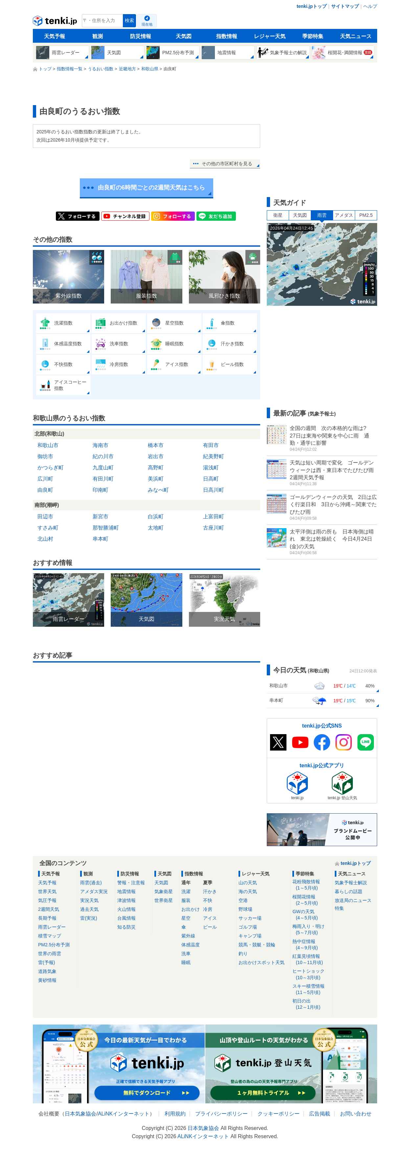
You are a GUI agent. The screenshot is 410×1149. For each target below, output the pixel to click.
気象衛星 (163, 891)
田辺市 (45, 516)
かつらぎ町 (50, 467)
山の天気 (248, 882)
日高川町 (213, 490)
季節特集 (312, 36)
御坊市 (45, 456)
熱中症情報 (311, 945)
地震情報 (126, 891)
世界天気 (47, 891)
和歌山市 (47, 445)
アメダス (344, 215)
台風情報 (126, 918)
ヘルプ (370, 6)
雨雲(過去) (91, 882)
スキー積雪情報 (311, 989)
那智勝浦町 (106, 527)
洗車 (186, 953)
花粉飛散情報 (311, 885)
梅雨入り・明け (311, 930)
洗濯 (186, 891)
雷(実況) (88, 918)
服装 (186, 900)
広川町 (45, 479)
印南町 (100, 490)
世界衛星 (163, 900)
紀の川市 (103, 456)
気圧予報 (47, 900)
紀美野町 (213, 456)
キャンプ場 (250, 935)
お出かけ (190, 909)
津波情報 (126, 900)
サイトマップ (345, 6)
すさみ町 (47, 527)
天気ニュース (356, 36)
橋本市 (156, 445)
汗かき (210, 891)
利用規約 (175, 1113)
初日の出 (311, 1004)
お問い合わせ (356, 1113)
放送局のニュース (353, 900)
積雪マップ (49, 935)
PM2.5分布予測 (54, 944)
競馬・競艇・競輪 (257, 944)
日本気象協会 (80, 1113)
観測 (97, 36)
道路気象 (47, 971)
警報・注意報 (131, 882)
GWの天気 (311, 915)
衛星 (278, 215)
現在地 (147, 24)
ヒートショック (311, 974)
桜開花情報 (311, 900)
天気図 (184, 36)
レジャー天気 (269, 36)
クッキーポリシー (279, 1113)
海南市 (100, 445)
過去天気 (89, 909)
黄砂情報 (47, 980)
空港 (243, 900)
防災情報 (140, 36)
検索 (129, 20)
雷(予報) (46, 962)
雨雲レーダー (52, 927)
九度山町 (103, 467)
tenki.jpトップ (312, 6)
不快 (207, 900)
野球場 (245, 909)
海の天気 (248, 891)
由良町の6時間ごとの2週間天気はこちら (151, 187)
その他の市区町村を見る (227, 163)
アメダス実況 (94, 891)
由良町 (45, 490)
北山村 (45, 539)
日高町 (211, 479)
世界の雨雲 (49, 953)
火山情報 (126, 909)
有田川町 (103, 479)
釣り (243, 953)
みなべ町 (158, 490)
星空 (186, 918)
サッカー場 (250, 918)
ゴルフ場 (248, 927)
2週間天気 (48, 909)
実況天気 (89, 900)
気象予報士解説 (351, 882)
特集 (339, 908)
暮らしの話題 (348, 891)
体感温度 (190, 944)
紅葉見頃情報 (311, 960)
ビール (210, 927)
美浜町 (156, 479)
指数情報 (226, 36)
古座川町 (213, 527)
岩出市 (156, 456)
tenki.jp (56, 22)
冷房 (207, 909)
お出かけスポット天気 (262, 962)
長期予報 (47, 918)
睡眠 (186, 962)
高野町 (156, 467)
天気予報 (54, 36)
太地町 (156, 527)
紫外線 (188, 935)
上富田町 (213, 516)
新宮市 (100, 516)
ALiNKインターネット (123, 1113)
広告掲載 (319, 1113)
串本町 (100, 539)
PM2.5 (366, 215)
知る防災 (126, 927)
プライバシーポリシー (221, 1113)
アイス (210, 918)
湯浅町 (211, 467)
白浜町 (156, 516)
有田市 (211, 445)
